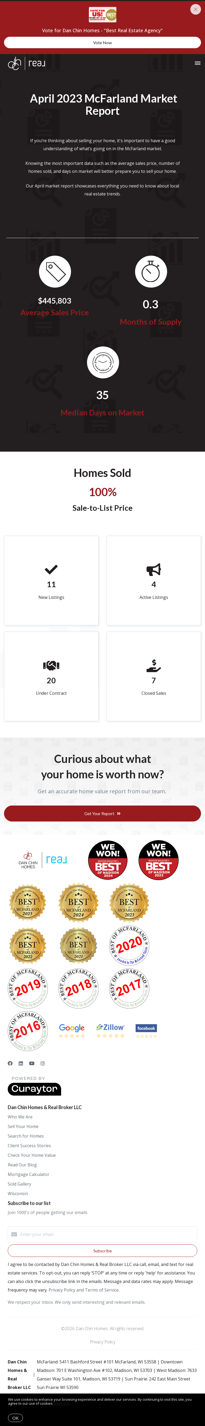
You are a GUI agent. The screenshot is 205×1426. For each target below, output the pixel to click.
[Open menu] (197, 63)
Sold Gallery (19, 1184)
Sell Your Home (23, 1126)
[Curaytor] (34, 1094)
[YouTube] (31, 1063)
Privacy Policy (102, 1342)
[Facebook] (10, 1063)
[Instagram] (43, 1063)
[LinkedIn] (21, 1063)
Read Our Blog (22, 1165)
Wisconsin (18, 1193)
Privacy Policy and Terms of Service (84, 1290)
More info (62, 1403)
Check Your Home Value (32, 1155)
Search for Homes (26, 1136)
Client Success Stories (29, 1146)
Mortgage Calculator (28, 1174)
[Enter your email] (107, 1234)
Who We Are (20, 1117)
